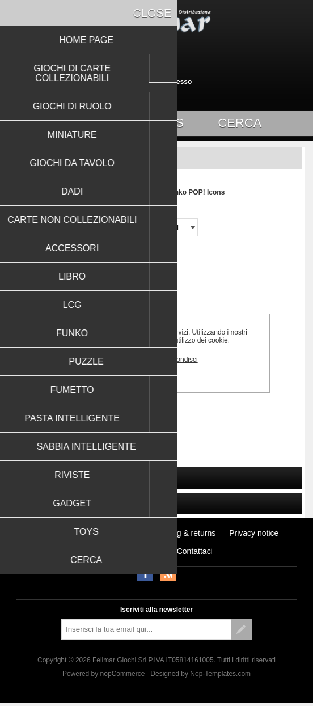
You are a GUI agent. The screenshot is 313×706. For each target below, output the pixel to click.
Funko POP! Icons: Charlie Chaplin (83, 408)
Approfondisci (177, 359)
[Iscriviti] (146, 629)
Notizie (124, 533)
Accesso (178, 82)
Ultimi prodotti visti (67, 533)
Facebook (145, 573)
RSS (167, 573)
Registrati (137, 82)
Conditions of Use (131, 551)
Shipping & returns (182, 533)
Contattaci (195, 551)
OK (131, 359)
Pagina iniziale (109, 192)
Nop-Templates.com (220, 674)
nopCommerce (122, 674)
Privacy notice (253, 533)
